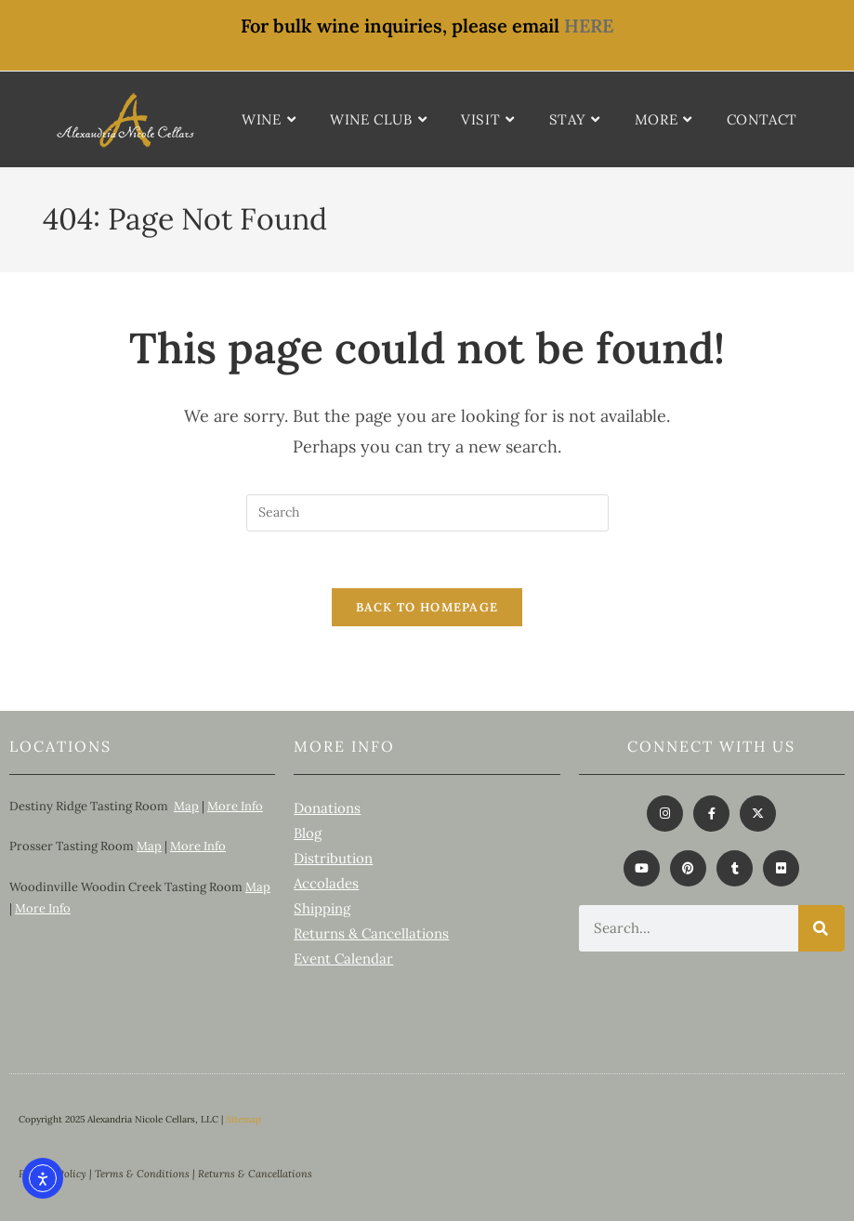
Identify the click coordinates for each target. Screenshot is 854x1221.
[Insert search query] (427, 513)
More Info (235, 806)
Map (186, 806)
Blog (308, 833)
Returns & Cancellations (371, 933)
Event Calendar (343, 958)
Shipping (322, 908)
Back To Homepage (427, 607)
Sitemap (243, 1119)
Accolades (326, 883)
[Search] (821, 928)
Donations (327, 808)
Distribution (333, 858)
